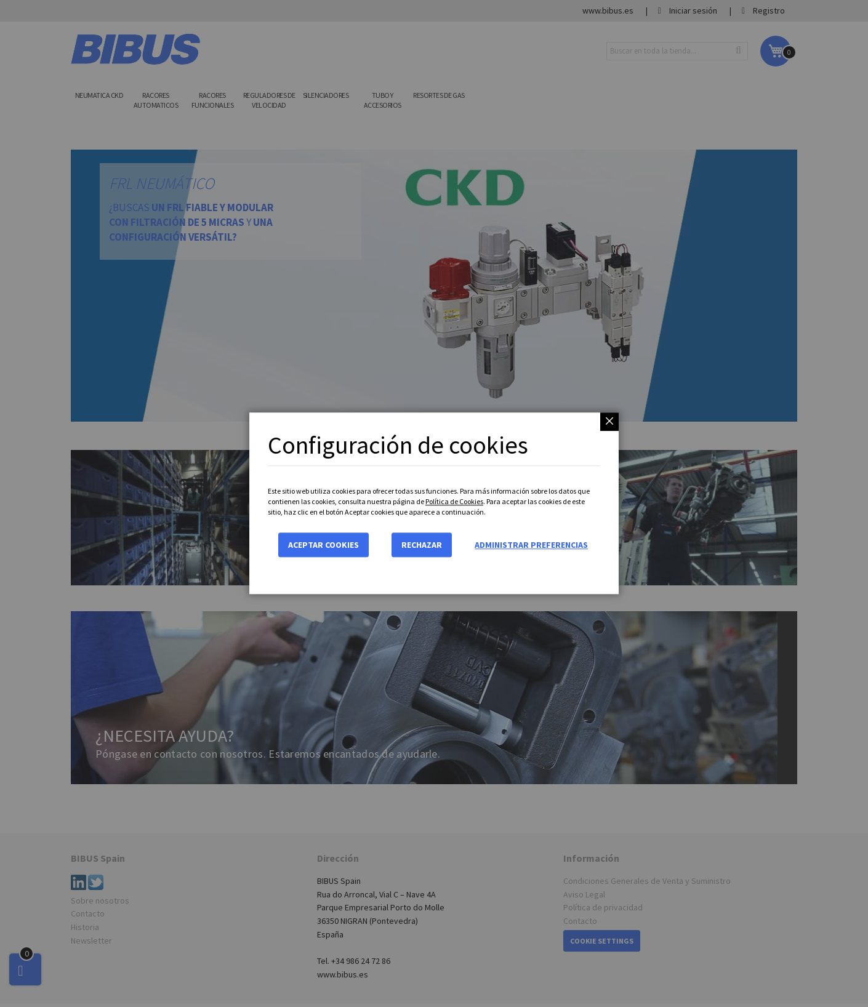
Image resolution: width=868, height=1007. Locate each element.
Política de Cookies (454, 501)
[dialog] (434, 503)
